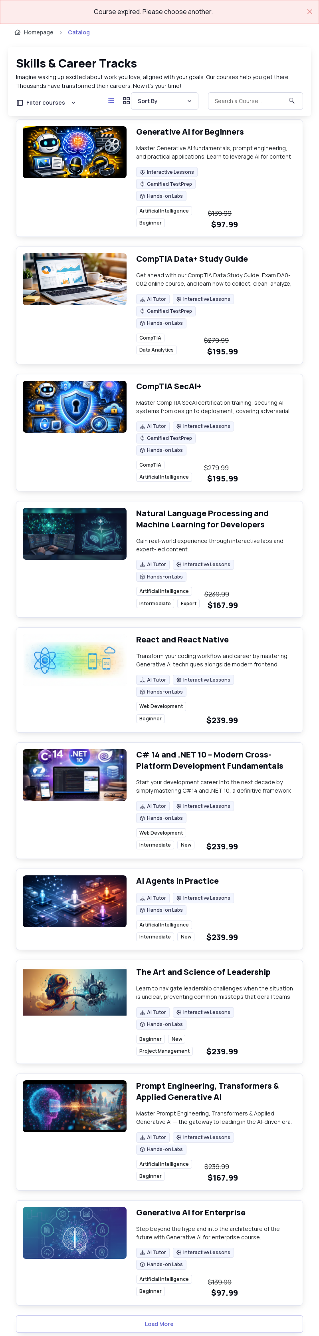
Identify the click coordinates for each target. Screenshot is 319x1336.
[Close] (310, 11)
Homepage (33, 32)
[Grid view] (126, 101)
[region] (172, 217)
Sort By (148, 101)
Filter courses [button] (40, 102)
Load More (159, 1324)
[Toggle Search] (255, 101)
